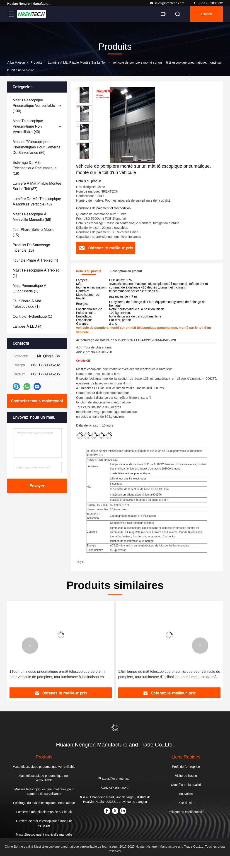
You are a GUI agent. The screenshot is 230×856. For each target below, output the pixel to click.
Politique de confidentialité (185, 812)
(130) (34, 105)
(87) (37, 186)
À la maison (16, 62)
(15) (33, 232)
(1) (36, 273)
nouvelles (186, 794)
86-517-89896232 (208, 3)
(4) (35, 260)
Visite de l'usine (186, 775)
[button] (84, 157)
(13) (31, 247)
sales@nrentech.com (167, 3)
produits (36, 62)
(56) (36, 147)
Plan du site (186, 803)
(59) (32, 217)
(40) (28, 126)
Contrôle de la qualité (186, 785)
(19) (35, 168)
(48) (37, 201)
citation (206, 14)
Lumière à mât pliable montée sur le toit (77, 62)
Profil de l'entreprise (186, 766)
